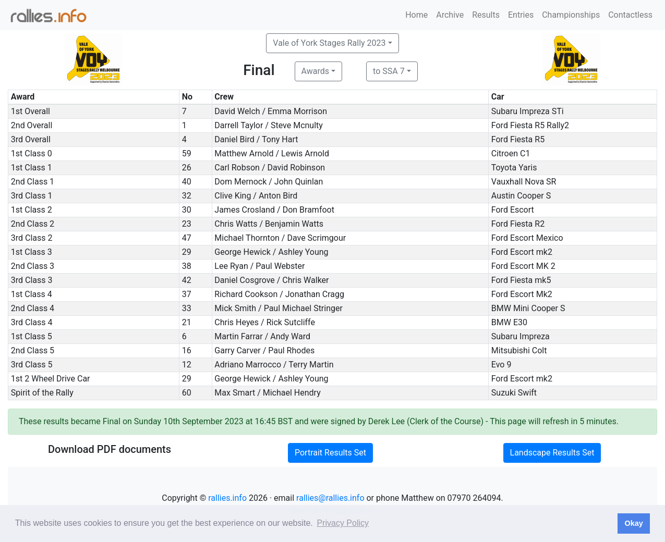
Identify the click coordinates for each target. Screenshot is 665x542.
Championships (571, 15)
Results (486, 15)
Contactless (630, 15)
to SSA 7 (389, 71)
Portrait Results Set (330, 453)
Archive (450, 15)
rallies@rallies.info (330, 498)
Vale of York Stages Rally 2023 (329, 43)
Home (416, 15)
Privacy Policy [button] (343, 523)
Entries (521, 15)
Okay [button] (633, 523)
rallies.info (227, 498)
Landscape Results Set (552, 453)
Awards (315, 71)
